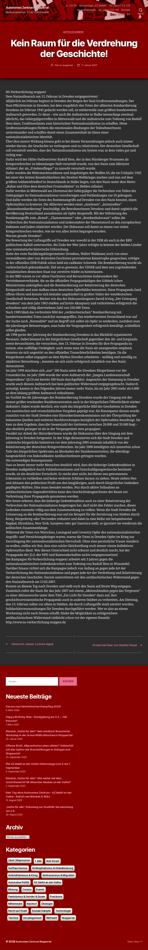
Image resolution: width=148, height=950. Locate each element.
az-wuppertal (65, 65)
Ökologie (46, 903)
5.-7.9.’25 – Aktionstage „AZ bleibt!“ (86, 5)
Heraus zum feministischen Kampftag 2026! (33, 706)
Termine (13, 918)
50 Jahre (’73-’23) (119, 5)
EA (128, 14)
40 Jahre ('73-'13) (108, 9)
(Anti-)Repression (19, 860)
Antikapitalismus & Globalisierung (52, 868)
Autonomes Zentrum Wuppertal (31, 7)
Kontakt (125, 9)
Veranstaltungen (86, 9)
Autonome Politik (18, 882)
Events (40, 889)
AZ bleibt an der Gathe (47, 882)
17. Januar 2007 (89, 65)
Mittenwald (15, 903)
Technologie (63, 911)
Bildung (13, 889)
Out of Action (117, 14)
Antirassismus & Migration (58, 875)
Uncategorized (32, 918)
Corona (26, 889)
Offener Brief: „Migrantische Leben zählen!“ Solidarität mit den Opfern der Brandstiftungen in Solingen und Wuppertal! (39, 749)
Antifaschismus (74, 32)
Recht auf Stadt (17, 911)
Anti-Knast (52, 861)
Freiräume (56, 896)
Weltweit (51, 918)
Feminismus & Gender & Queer (26, 896)
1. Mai (38, 861)
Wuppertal (68, 918)
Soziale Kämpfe (41, 911)
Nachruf (32, 903)
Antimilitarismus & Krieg (23, 875)
